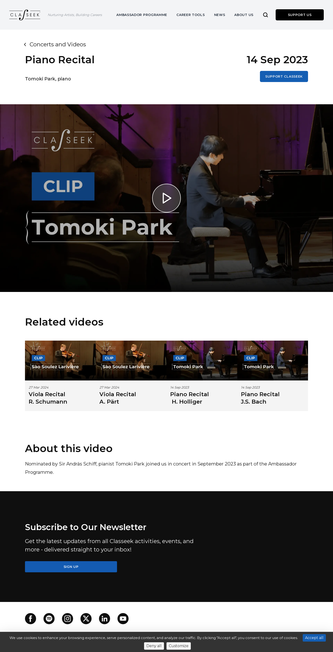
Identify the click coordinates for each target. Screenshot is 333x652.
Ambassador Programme (141, 15)
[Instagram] (67, 618)
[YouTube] (123, 618)
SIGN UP (71, 567)
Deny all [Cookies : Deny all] (154, 646)
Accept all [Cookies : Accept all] (314, 638)
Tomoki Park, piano (48, 79)
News (219, 15)
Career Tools (190, 15)
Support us (300, 15)
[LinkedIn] (104, 618)
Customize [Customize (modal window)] (178, 646)
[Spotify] (49, 618)
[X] (86, 618)
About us (243, 15)
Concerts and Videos (55, 44)
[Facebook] (30, 618)
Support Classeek (284, 76)
